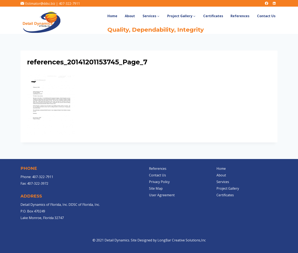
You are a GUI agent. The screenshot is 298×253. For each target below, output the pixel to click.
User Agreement (162, 195)
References (240, 16)
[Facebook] (266, 3)
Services (222, 182)
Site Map (156, 188)
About (130, 16)
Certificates (213, 16)
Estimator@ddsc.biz (40, 3)
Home (112, 16)
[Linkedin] (274, 3)
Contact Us (266, 16)
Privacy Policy (159, 182)
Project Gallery (227, 188)
